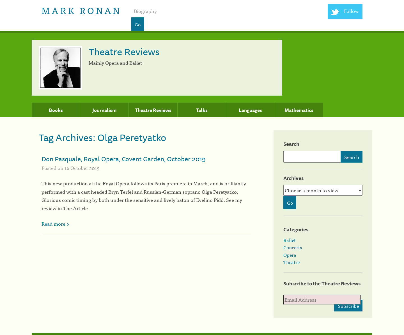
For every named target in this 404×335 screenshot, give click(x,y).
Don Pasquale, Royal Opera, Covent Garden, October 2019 (124, 159)
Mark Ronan (81, 10)
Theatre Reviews (153, 110)
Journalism (104, 110)
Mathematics (298, 110)
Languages (250, 110)
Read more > (55, 224)
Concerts (292, 247)
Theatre (291, 262)
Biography (145, 11)
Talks (202, 110)
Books (56, 110)
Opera (289, 254)
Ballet (289, 240)
